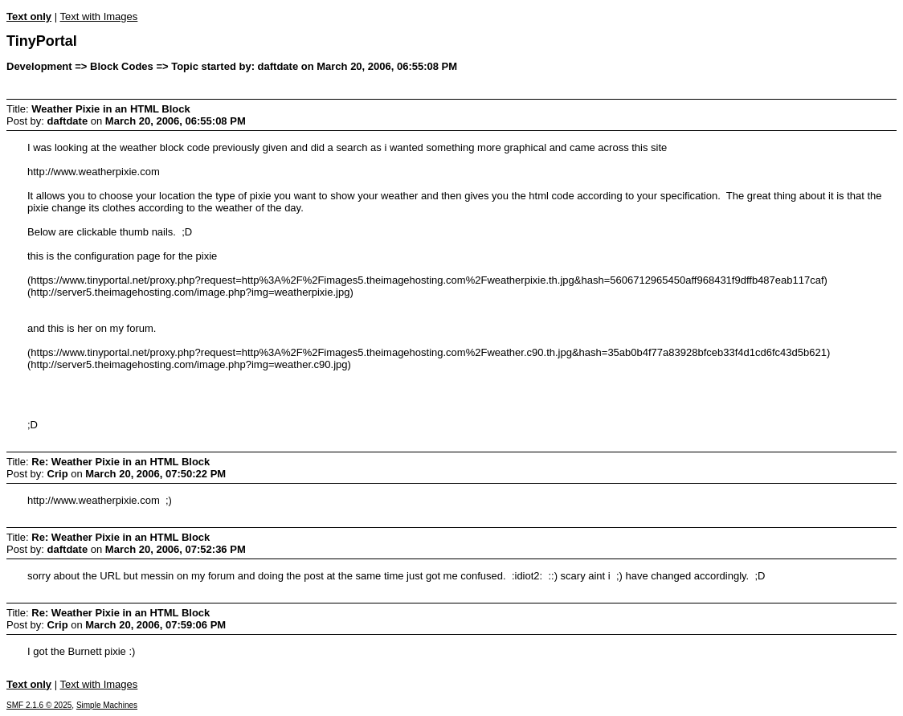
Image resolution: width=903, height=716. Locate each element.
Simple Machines (106, 705)
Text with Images (98, 16)
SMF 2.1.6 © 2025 (39, 705)
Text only (28, 16)
